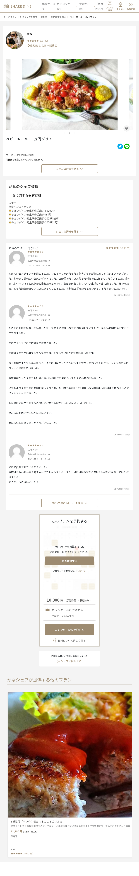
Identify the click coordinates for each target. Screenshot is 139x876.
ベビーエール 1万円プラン (83, 16)
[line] (126, 146)
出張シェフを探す (28, 16)
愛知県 (44, 16)
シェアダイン (10, 16)
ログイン (82, 570)
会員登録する (69, 561)
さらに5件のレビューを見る (69, 503)
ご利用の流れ (99, 6)
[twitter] (119, 146)
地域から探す (49, 6)
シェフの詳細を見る (69, 231)
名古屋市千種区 (58, 16)
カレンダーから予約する (69, 629)
